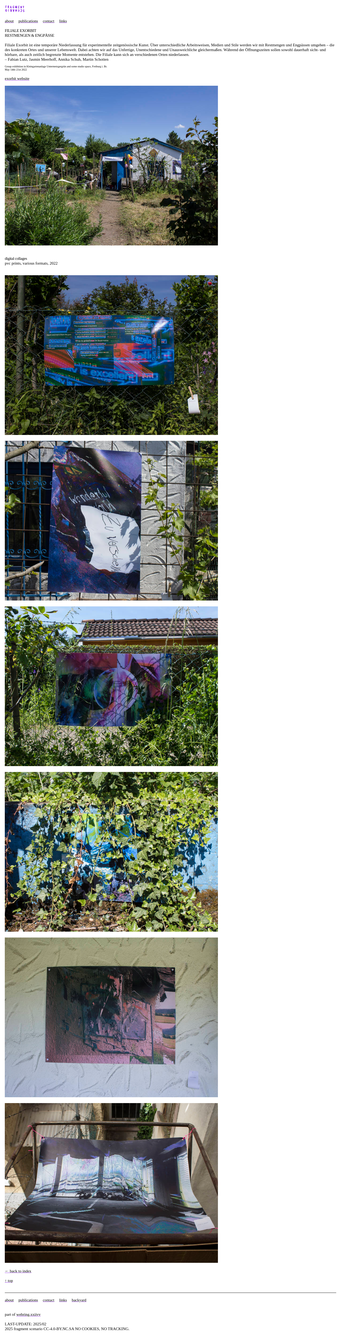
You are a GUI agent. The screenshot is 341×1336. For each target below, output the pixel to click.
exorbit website (17, 78)
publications (28, 21)
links (63, 21)
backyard (79, 1300)
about (9, 21)
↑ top (9, 1281)
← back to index (18, 1271)
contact (48, 21)
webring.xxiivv (28, 1314)
